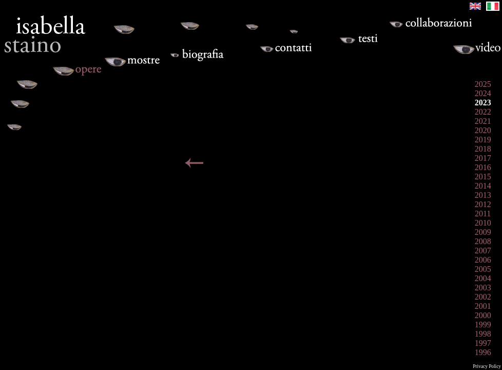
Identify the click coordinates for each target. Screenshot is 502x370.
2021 (483, 121)
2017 (483, 158)
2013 (483, 195)
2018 (483, 148)
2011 (483, 213)
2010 (483, 222)
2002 (483, 296)
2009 (483, 232)
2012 (483, 204)
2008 (483, 241)
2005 (483, 269)
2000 (483, 315)
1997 (483, 343)
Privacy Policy (487, 366)
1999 (483, 324)
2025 (483, 84)
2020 (483, 130)
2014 (483, 185)
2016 (483, 167)
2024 (483, 93)
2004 (483, 278)
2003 (483, 287)
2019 (483, 139)
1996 (483, 352)
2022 (483, 111)
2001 (483, 306)
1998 (483, 333)
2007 (483, 250)
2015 (483, 176)
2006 (483, 259)
